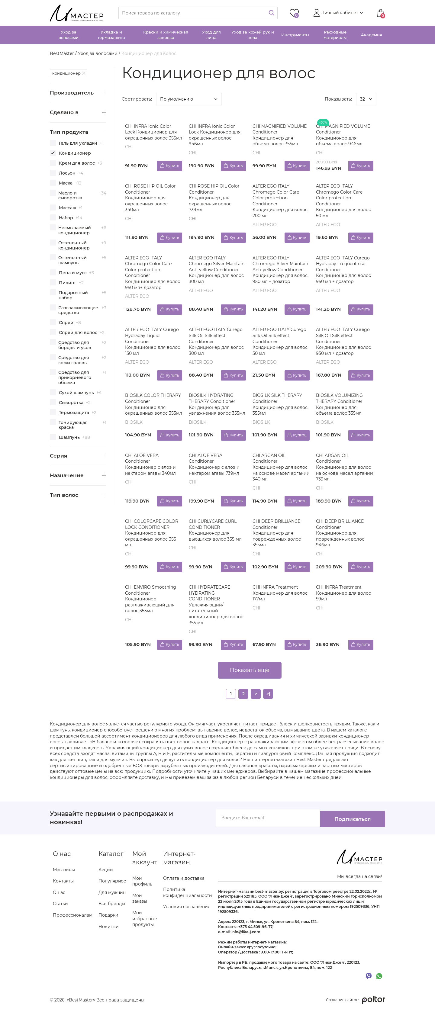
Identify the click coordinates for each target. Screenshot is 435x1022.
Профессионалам (72, 928)
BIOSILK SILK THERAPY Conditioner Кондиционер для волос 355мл (278, 408)
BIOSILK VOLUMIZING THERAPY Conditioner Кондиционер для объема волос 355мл (340, 408)
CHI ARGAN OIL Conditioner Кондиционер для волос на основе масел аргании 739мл (343, 478)
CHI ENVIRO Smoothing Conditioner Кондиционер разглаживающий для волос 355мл (151, 611)
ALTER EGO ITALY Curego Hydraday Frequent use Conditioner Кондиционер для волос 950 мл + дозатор (344, 271)
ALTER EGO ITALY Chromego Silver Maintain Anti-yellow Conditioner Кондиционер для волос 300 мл (211, 274)
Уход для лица (211, 35)
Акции (105, 882)
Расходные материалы (335, 35)
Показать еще (249, 684)
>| (268, 707)
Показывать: (338, 99)
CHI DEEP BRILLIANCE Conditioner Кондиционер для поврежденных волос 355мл (277, 544)
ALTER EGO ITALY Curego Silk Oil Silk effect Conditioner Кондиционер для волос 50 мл (280, 344)
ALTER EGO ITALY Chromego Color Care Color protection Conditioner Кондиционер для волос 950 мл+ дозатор (151, 274)
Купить (171, 165)
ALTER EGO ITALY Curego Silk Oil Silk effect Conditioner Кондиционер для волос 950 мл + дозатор (344, 344)
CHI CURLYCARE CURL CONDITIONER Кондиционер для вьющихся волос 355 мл (216, 542)
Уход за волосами (69, 35)
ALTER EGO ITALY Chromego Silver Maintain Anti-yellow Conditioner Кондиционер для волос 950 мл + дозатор (279, 274)
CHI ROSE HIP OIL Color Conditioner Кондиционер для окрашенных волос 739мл (215, 198)
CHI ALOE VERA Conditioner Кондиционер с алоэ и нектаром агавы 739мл (215, 475)
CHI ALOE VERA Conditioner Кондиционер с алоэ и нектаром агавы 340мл (151, 475)
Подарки (108, 928)
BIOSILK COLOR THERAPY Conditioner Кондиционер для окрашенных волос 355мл (149, 411)
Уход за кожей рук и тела (252, 35)
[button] (337, 13)
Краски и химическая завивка (165, 35)
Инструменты (295, 34)
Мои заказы (139, 912)
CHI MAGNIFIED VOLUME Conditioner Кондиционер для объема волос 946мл (344, 135)
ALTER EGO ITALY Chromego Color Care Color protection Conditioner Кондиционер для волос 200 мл (276, 201)
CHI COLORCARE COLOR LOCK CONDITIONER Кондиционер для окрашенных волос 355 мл (152, 544)
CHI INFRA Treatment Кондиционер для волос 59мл (340, 606)
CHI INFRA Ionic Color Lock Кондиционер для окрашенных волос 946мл (215, 135)
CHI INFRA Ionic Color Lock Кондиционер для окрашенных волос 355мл (152, 135)
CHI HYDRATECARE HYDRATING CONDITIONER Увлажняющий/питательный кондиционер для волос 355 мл (217, 617)
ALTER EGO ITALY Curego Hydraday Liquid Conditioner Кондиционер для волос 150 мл (153, 344)
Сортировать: (137, 99)
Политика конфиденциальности (187, 905)
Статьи (60, 917)
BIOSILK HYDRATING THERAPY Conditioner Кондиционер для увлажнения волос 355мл (213, 411)
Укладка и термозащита (111, 35)
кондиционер (66, 73)
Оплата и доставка (184, 891)
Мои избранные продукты (144, 931)
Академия (371, 34)
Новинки (108, 939)
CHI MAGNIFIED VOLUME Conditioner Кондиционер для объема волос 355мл (280, 135)
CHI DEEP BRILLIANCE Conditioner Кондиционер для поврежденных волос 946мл (341, 544)
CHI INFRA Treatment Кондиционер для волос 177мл (276, 606)
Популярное (112, 894)
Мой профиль (142, 894)
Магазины (64, 882)
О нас (59, 905)
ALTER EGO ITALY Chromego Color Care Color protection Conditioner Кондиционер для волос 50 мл (340, 201)
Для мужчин (112, 905)
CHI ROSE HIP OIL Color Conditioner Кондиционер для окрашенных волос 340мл (151, 198)
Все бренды (111, 917)
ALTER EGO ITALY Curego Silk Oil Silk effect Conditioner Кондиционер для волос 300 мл (216, 344)
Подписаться (347, 831)
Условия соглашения (186, 920)
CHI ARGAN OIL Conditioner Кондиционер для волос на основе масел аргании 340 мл (279, 478)
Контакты (63, 894)
